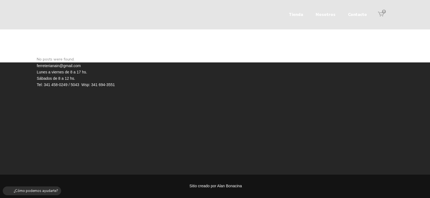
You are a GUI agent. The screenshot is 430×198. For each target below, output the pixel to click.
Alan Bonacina (229, 186)
